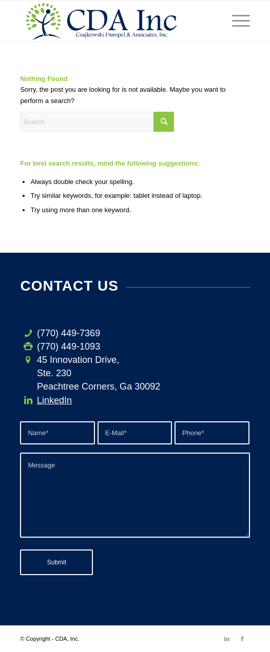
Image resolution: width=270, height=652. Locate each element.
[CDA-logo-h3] (112, 21)
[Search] (97, 122)
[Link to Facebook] (242, 638)
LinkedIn (54, 400)
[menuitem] (236, 21)
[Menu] (236, 21)
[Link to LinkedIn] (227, 638)
